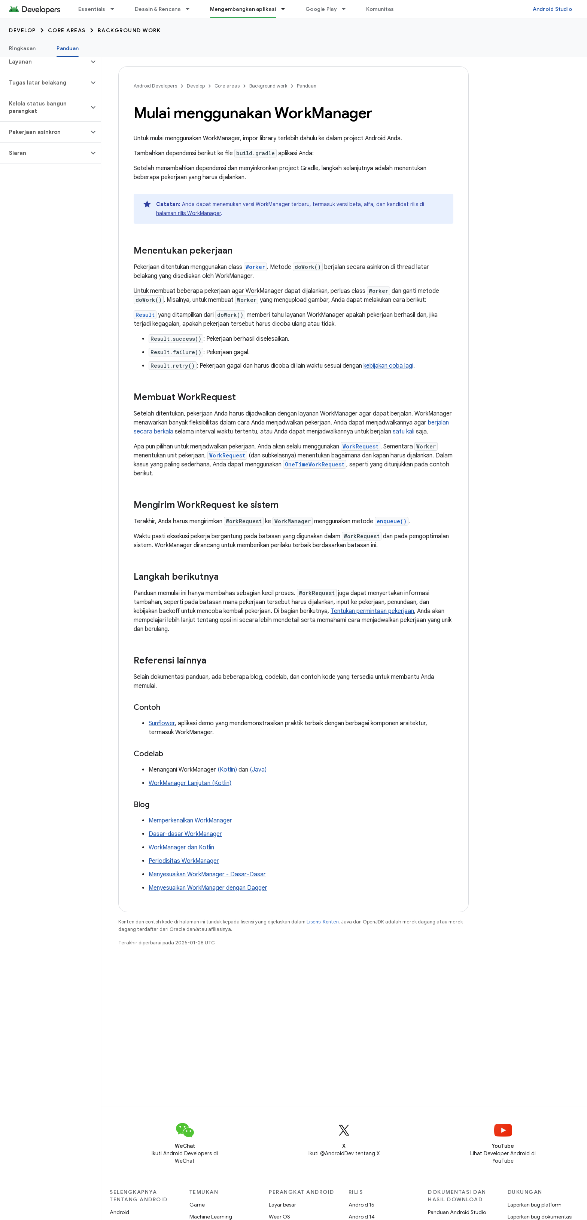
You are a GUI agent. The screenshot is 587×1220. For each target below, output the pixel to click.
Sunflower (162, 723)
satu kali (403, 431)
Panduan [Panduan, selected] (68, 48)
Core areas (67, 30)
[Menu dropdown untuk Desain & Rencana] (191, 9)
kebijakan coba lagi (388, 366)
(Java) (258, 769)
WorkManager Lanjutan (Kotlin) (190, 783)
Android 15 (361, 1204)
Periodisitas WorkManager (184, 861)
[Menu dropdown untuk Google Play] (347, 9)
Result (145, 314)
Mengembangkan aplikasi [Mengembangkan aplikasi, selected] (243, 9)
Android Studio (552, 9)
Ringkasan (22, 48)
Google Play (321, 9)
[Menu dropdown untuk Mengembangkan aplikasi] (286, 9)
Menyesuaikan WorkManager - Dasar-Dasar (207, 874)
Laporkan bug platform (535, 1204)
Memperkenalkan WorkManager (190, 820)
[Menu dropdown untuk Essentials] (116, 9)
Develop (22, 30)
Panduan (306, 86)
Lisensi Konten (323, 922)
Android (119, 1212)
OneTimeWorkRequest (314, 464)
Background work (129, 30)
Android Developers (155, 86)
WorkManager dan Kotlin (181, 847)
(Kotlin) (227, 769)
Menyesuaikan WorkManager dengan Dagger (208, 888)
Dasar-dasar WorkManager (185, 834)
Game (197, 1204)
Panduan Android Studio (457, 1212)
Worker (255, 266)
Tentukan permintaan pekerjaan (372, 611)
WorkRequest (360, 446)
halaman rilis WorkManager (188, 213)
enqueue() (392, 521)
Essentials (92, 9)
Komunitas (380, 9)
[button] (44, 62)
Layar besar (282, 1204)
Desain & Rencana (158, 9)
